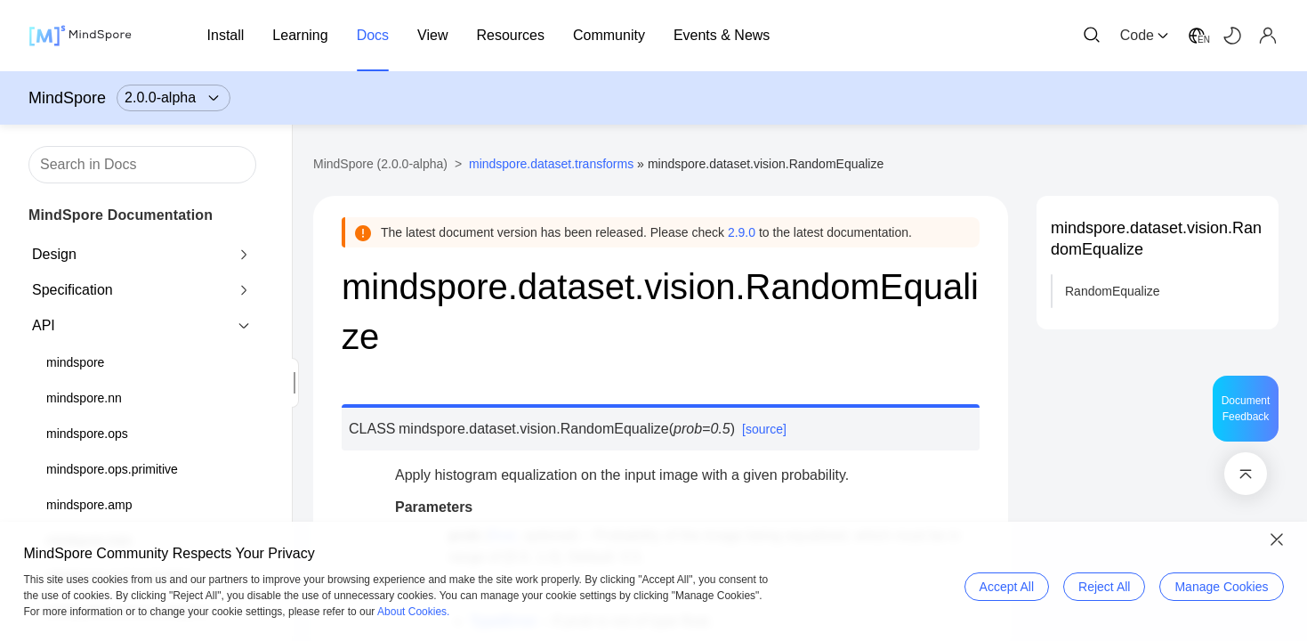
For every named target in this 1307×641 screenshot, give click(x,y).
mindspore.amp (89, 505)
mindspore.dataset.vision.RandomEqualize (1156, 238)
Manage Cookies (1221, 587)
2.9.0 (741, 232)
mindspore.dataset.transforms (551, 164)
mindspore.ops (87, 433)
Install (226, 35)
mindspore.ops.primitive (112, 469)
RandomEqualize (1112, 291)
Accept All (1007, 587)
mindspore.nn (84, 398)
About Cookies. (413, 611)
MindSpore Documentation (120, 215)
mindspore (75, 362)
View (432, 35)
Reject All (1104, 587)
